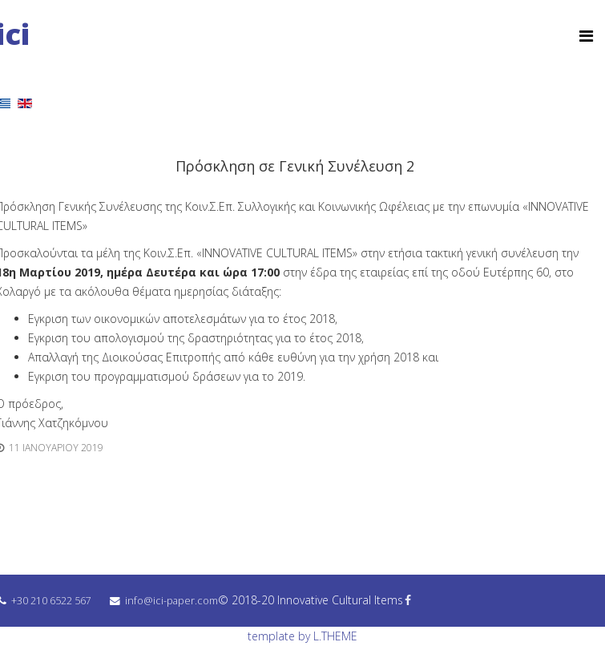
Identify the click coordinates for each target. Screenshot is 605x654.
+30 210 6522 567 (51, 601)
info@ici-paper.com (171, 601)
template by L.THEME (302, 636)
